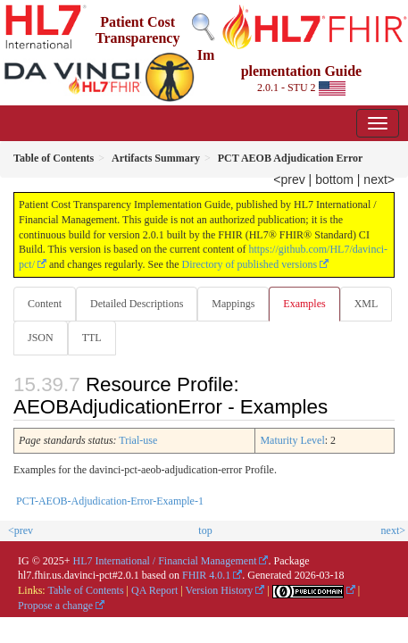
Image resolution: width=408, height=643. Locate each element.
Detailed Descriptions (136, 303)
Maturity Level (292, 440)
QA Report (154, 590)
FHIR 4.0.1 (206, 575)
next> (379, 179)
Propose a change (55, 605)
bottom (334, 179)
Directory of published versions (250, 264)
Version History (220, 590)
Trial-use (138, 440)
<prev (288, 179)
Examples (304, 303)
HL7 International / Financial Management (165, 561)
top (205, 530)
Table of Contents (85, 590)
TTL (92, 337)
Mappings (233, 303)
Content (45, 303)
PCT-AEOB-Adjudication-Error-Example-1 (110, 501)
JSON (41, 337)
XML (366, 303)
